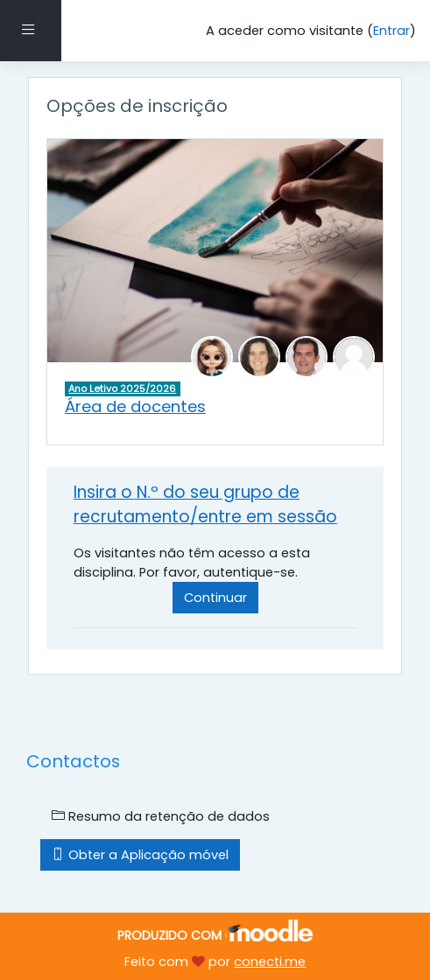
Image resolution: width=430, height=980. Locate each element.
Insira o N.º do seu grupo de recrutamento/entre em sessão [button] (205, 504)
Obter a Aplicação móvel (140, 855)
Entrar (391, 30)
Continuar (215, 597)
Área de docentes (135, 406)
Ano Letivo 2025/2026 (122, 389)
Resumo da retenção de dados (161, 816)
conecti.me (270, 961)
